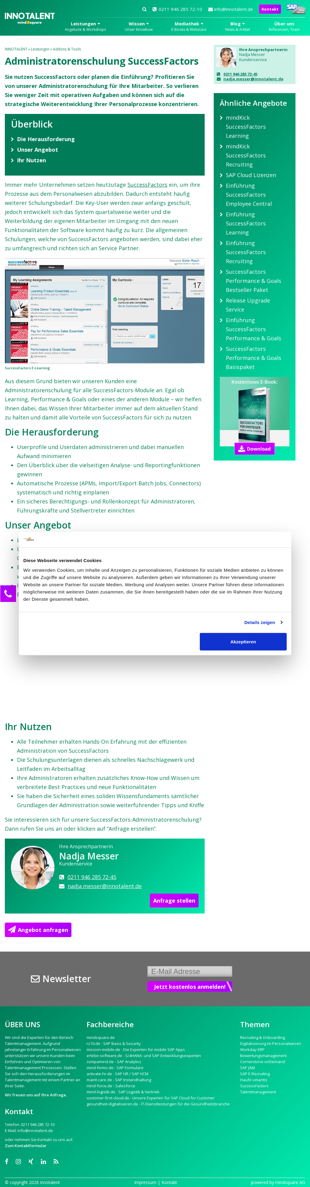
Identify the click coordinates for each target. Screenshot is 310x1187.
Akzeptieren (243, 641)
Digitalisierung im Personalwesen (270, 1043)
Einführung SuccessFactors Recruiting (246, 252)
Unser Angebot (37, 149)
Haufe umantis (253, 1079)
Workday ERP (252, 1049)
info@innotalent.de (230, 9)
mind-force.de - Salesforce (111, 1085)
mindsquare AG (290, 1182)
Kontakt (270, 9)
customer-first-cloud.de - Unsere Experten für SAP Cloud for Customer (151, 1098)
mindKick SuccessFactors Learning (246, 126)
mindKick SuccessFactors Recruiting (246, 155)
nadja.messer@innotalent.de (250, 79)
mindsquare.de (101, 1037)
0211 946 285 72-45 (237, 74)
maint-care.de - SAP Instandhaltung (119, 1079)
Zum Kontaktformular (26, 1145)
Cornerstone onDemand (262, 1061)
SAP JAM (247, 1067)
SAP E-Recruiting (255, 1073)
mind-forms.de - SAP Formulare (115, 1067)
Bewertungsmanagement (263, 1055)
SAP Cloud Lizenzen (251, 175)
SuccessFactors (147, 184)
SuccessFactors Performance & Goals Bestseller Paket (253, 280)
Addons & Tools (67, 49)
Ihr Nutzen (31, 160)
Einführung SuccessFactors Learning (246, 223)
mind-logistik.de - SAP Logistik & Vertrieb (123, 1092)
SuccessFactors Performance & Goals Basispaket (253, 357)
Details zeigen (259, 622)
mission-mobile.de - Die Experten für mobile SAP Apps (136, 1049)
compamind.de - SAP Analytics (114, 1061)
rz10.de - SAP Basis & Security (114, 1043)
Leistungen (40, 49)
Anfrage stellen (174, 900)
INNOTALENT (16, 49)
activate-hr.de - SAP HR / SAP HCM (117, 1073)
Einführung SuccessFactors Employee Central (249, 194)
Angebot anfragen (38, 929)
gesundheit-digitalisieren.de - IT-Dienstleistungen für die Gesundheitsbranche (158, 1104)
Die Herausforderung (46, 139)
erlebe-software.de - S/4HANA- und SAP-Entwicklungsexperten (144, 1055)
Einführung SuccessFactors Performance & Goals (253, 329)
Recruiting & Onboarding (262, 1037)
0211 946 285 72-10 (177, 9)
